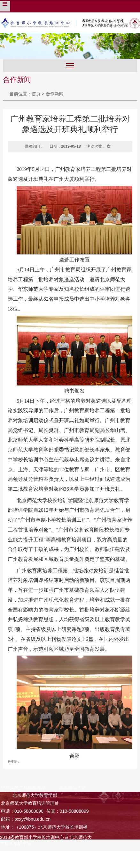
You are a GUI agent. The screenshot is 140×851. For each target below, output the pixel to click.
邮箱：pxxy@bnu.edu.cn (26, 819)
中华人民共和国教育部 (23, 787)
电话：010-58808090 (22, 811)
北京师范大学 (72, 787)
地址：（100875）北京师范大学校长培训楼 (44, 827)
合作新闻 (55, 93)
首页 (36, 93)
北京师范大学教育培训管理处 (30, 803)
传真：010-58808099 (67, 811)
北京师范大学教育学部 (34, 795)
